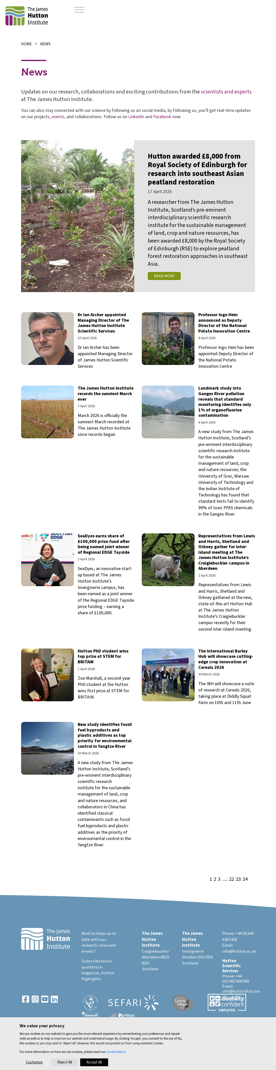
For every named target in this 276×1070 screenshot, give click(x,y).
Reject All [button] (64, 1062)
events (58, 117)
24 (245, 879)
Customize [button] (34, 1062)
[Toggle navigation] (79, 10)
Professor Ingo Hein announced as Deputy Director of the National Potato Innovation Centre (224, 323)
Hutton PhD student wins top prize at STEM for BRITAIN (103, 656)
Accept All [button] (94, 1062)
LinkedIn (136, 117)
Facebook (162, 117)
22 (231, 879)
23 (238, 879)
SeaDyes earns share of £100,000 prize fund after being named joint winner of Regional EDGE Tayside (104, 544)
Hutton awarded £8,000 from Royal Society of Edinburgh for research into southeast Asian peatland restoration (197, 169)
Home (26, 44)
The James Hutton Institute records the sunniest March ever (105, 393)
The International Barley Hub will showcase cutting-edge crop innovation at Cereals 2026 (225, 659)
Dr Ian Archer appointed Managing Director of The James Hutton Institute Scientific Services (103, 323)
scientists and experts (226, 92)
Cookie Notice (115, 1051)
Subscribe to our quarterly (96, 964)
